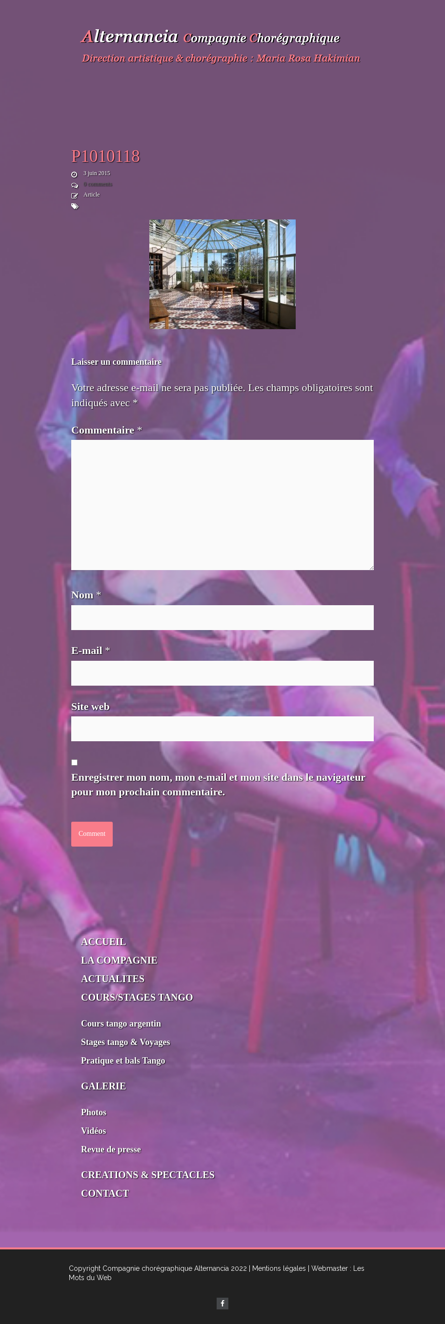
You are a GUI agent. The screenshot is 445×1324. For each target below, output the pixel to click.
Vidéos (93, 1131)
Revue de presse (111, 1149)
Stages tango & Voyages (125, 1042)
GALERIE (103, 1086)
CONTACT (105, 1193)
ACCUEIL (103, 941)
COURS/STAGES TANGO (137, 997)
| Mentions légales (277, 1268)
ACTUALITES (112, 978)
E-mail (90, 650)
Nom (86, 595)
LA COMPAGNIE (119, 960)
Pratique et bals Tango (123, 1061)
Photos (93, 1112)
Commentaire (106, 430)
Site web (90, 706)
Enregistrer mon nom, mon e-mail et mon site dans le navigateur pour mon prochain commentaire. (218, 784)
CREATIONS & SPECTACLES (148, 1174)
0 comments (97, 183)
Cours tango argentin (121, 1023)
